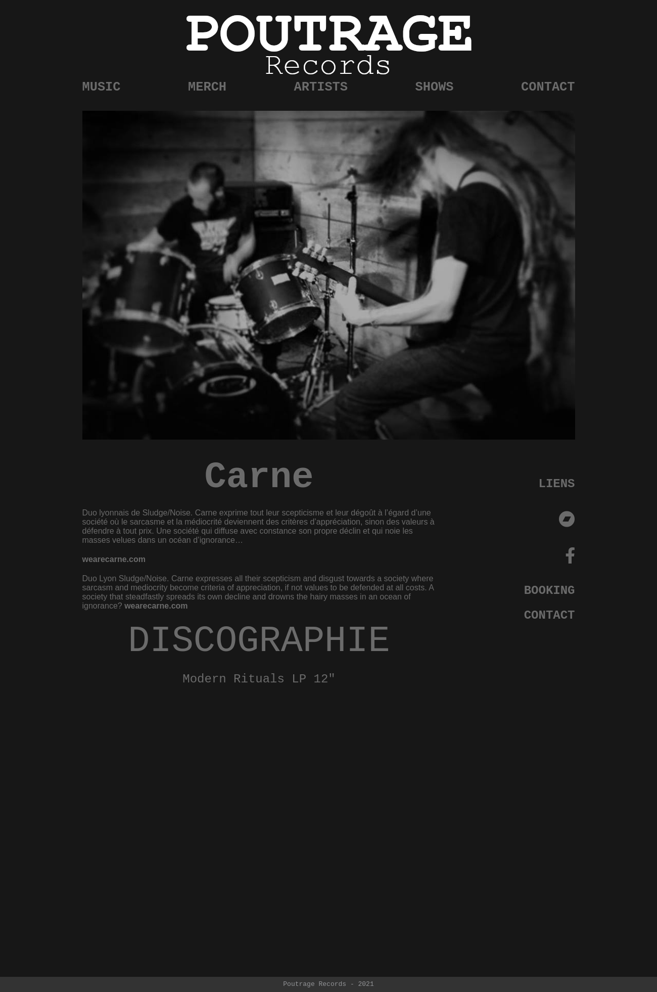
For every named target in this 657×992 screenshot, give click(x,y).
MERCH (207, 87)
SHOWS (434, 87)
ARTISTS (321, 87)
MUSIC (101, 87)
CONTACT (548, 87)
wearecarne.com (114, 559)
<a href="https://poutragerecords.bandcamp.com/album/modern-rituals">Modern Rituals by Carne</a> (259, 798)
